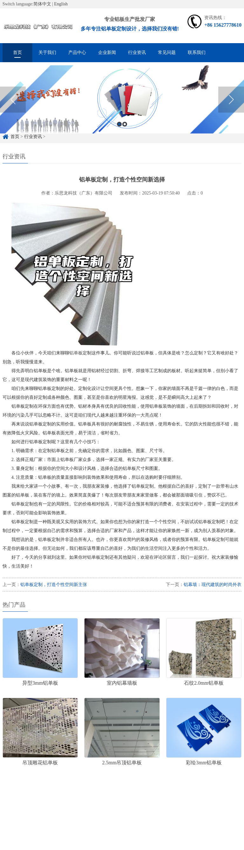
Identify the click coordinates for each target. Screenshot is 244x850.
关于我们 (47, 52)
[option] (122, 106)
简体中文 (42, 4)
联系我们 (197, 52)
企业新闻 (107, 52)
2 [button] (125, 130)
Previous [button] (13, 106)
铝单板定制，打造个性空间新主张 (53, 584)
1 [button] (119, 130)
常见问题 (167, 52)
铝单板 (76, 353)
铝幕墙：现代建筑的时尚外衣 (212, 584)
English (61, 4)
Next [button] (231, 106)
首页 (17, 52)
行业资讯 (137, 52)
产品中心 (77, 52)
